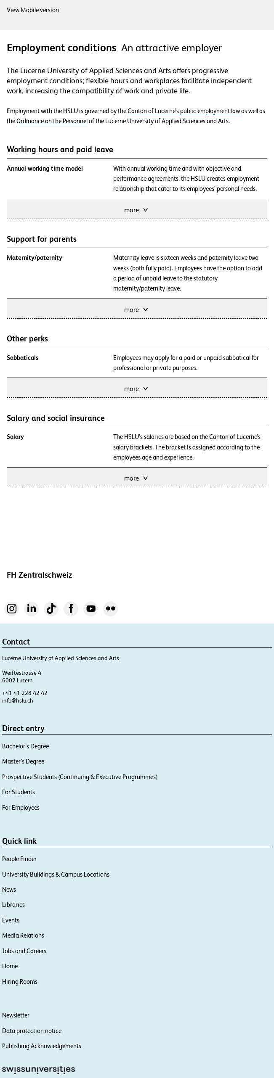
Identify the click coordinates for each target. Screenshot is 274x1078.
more (136, 209)
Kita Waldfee (186, 502)
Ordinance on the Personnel (52, 121)
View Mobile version (33, 9)
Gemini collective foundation (160, 854)
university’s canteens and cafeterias (170, 698)
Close (238, 339)
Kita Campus (141, 502)
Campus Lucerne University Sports (157, 627)
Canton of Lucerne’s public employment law (184, 111)
